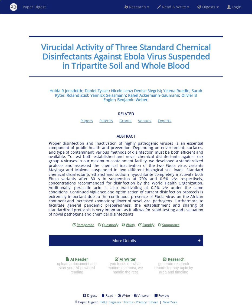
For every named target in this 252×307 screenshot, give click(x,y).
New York (170, 302)
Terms (128, 302)
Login (235, 6)
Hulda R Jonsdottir (66, 90)
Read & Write (173, 6)
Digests (208, 6)
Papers (86, 120)
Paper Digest (28, 7)
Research (136, 6)
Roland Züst (77, 95)
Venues (144, 120)
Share (153, 302)
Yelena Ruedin (176, 90)
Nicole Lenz (121, 90)
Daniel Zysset (97, 90)
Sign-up (115, 302)
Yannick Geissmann (108, 95)
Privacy (141, 302)
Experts (164, 120)
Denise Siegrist (147, 90)
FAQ (103, 302)
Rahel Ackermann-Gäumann (153, 95)
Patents (106, 120)
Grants (125, 120)
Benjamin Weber (132, 99)
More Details (124, 240)
